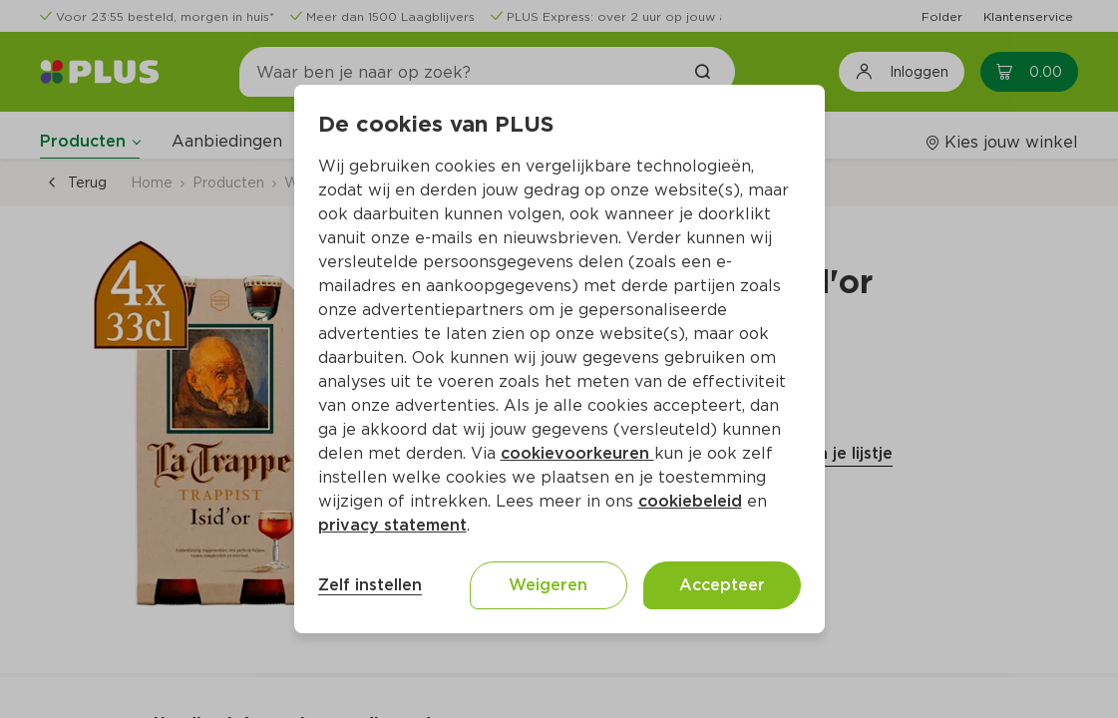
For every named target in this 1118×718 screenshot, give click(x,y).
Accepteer (722, 584)
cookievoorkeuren (577, 453)
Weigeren (548, 584)
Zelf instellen (370, 584)
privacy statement (392, 525)
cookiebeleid (690, 501)
